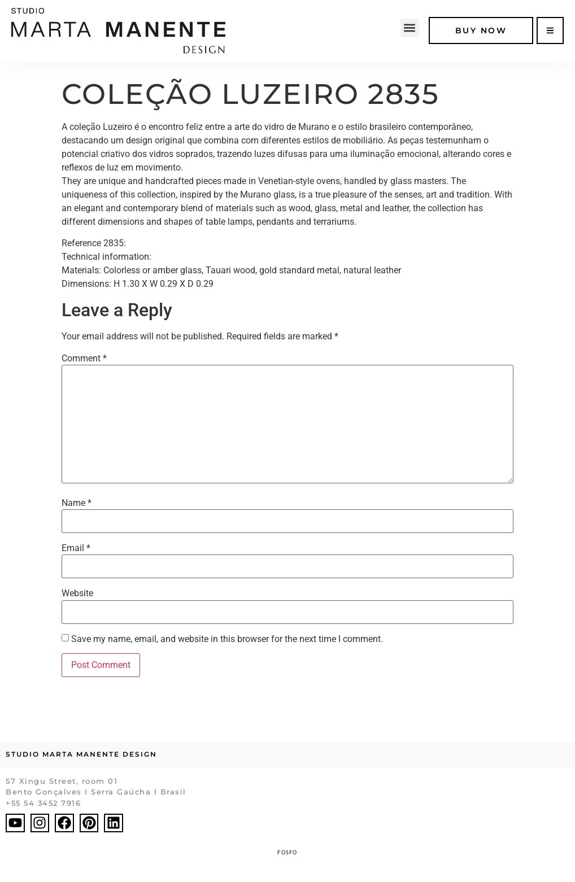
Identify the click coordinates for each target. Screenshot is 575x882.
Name (77, 503)
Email (76, 548)
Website (77, 593)
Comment (84, 358)
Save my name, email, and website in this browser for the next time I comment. (227, 639)
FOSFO (287, 852)
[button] (409, 28)
